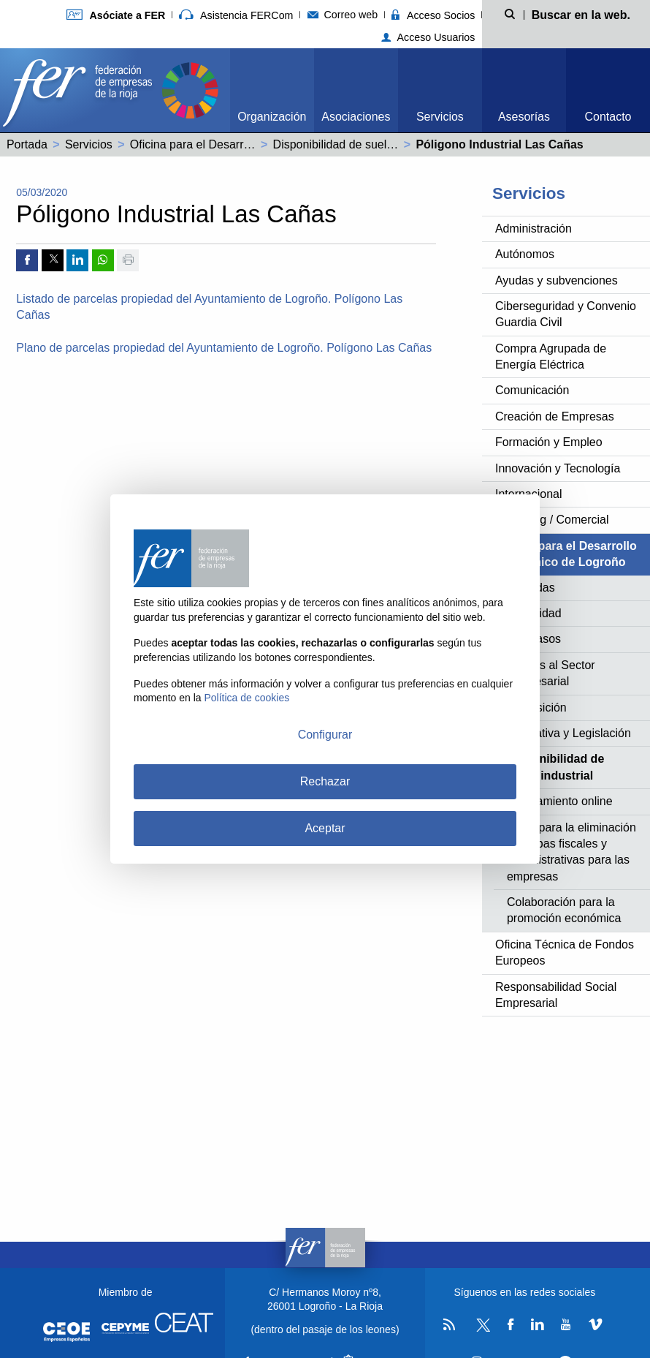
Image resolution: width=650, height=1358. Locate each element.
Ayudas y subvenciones (556, 280)
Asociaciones (355, 116)
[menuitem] (272, 90)
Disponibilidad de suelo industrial (358, 144)
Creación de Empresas (554, 416)
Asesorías (524, 116)
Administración (533, 228)
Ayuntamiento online (560, 801)
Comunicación (532, 390)
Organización (271, 116)
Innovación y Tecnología (557, 468)
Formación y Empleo (549, 442)
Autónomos (524, 254)
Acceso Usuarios (428, 37)
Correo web (342, 14)
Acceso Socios (433, 15)
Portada (27, 144)
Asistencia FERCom (236, 15)
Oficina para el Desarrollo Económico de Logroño (258, 144)
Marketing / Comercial (552, 519)
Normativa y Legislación (569, 733)
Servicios (440, 116)
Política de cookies (247, 697)
